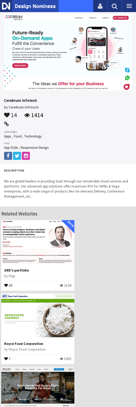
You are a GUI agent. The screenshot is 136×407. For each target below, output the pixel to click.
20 (8, 280)
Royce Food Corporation (91, 265)
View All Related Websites (68, 366)
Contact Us (46, 383)
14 (10, 113)
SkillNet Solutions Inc (21, 334)
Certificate (66, 383)
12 (8, 349)
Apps (7, 136)
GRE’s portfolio (16, 265)
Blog (31, 383)
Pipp (12, 271)
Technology (33, 136)
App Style (11, 147)
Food (18, 136)
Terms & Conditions (93, 383)
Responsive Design (34, 147)
